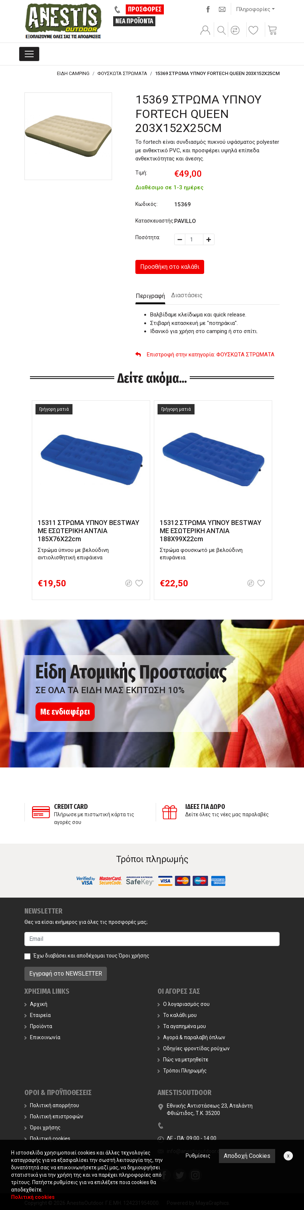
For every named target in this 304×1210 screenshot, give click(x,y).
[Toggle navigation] (29, 54)
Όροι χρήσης (134, 956)
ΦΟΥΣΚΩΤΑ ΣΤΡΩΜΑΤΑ (122, 73)
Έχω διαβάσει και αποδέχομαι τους (91, 956)
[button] (236, 35)
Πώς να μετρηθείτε (183, 1059)
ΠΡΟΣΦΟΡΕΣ (145, 9)
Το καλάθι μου (177, 1015)
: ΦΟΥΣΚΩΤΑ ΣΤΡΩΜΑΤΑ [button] (204, 354)
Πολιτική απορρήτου (51, 1105)
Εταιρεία (37, 1015)
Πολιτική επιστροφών (53, 1116)
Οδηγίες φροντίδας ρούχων (194, 1048)
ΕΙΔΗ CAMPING (73, 73)
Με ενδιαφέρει (65, 711)
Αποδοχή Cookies (247, 1155)
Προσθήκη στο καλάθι (169, 266)
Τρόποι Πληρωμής (182, 1071)
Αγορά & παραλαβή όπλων (191, 1037)
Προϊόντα (38, 1026)
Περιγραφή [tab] (150, 295)
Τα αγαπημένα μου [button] (182, 1026)
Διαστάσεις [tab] (187, 295)
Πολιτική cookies (47, 1139)
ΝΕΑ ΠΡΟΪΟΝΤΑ (134, 21)
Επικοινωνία (42, 1037)
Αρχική (35, 1004)
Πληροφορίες (253, 9)
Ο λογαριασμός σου (184, 1004)
